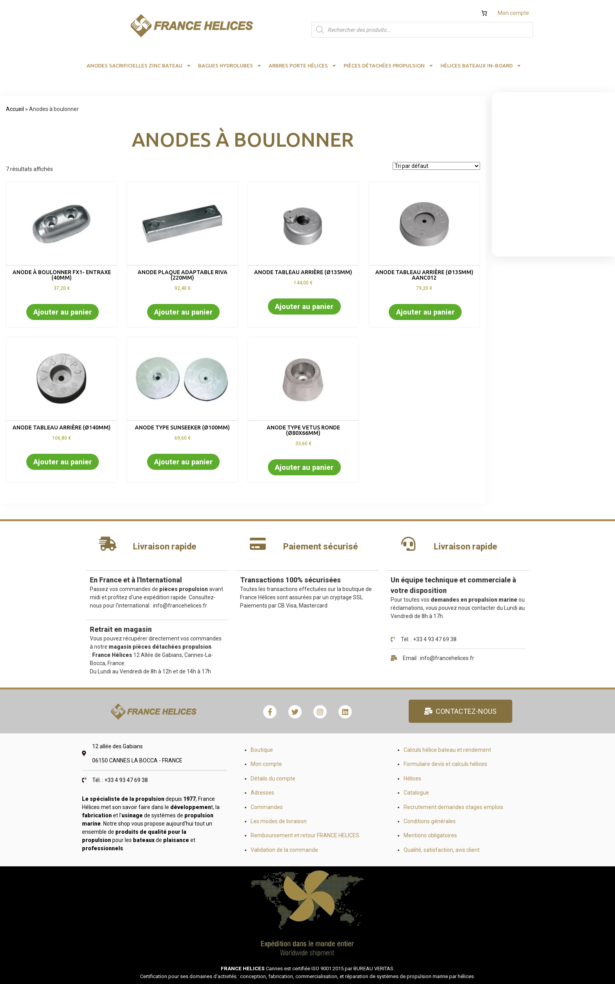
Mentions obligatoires (430, 835)
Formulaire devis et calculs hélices (445, 764)
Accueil (15, 109)
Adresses (262, 792)
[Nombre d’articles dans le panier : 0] (484, 13)
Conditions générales (430, 821)
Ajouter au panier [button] (62, 312)
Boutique (262, 750)
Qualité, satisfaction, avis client (442, 850)
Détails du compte (273, 778)
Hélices (412, 778)
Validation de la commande (284, 850)
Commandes (267, 807)
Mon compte (513, 13)
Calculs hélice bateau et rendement (447, 750)
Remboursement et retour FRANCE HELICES (305, 835)
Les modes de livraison (279, 821)
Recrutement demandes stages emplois (453, 807)
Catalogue (416, 792)
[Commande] (436, 166)
